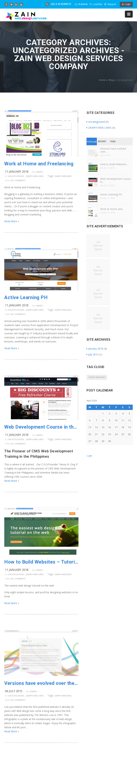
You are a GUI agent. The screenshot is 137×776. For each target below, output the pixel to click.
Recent (102, 141)
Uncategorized (16, 176)
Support (110, 4)
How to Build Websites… (114, 164)
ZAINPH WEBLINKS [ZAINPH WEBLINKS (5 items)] (96, 377)
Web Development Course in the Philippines (41, 427)
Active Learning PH (26, 297)
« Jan (89, 455)
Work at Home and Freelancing (38, 164)
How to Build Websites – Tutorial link (41, 562)
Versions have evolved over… (113, 150)
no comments (18, 180)
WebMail (81, 4)
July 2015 (92, 354)
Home (102, 80)
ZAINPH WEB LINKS (35, 176)
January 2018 (95, 348)
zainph (39, 172)
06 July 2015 (13, 691)
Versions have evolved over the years (41, 683)
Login (126, 4)
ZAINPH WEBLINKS (63, 176)
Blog (111, 80)
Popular (92, 142)
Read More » (11, 221)
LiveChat (95, 4)
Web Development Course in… (115, 180)
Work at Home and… (112, 208)
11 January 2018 (16, 172)
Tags (113, 141)
